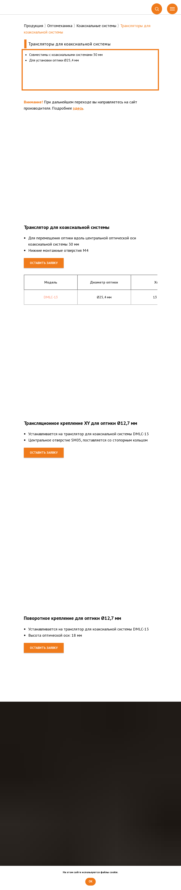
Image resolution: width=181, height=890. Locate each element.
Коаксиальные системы (96, 25)
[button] (157, 9)
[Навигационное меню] (172, 8)
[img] (23, 7)
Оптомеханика (59, 25)
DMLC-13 (51, 297)
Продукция (33, 25)
